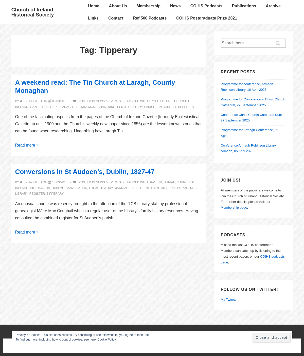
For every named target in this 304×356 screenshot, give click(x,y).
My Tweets (229, 299)
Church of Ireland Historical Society (32, 12)
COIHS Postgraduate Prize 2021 (206, 18)
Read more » (27, 145)
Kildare (52, 107)
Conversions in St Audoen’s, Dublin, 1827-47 (85, 171)
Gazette (37, 107)
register (37, 193)
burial (169, 182)
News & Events (108, 101)
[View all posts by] (22, 101)
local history (101, 188)
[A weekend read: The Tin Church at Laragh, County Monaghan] (59, 101)
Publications (244, 6)
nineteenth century (125, 107)
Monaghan (97, 107)
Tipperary (186, 107)
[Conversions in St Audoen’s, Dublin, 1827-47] (59, 182)
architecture (160, 101)
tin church (166, 107)
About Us (118, 6)
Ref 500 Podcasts (150, 18)
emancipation (76, 188)
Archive (273, 6)
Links (93, 18)
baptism (155, 182)
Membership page (234, 207)
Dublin (57, 188)
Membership (148, 6)
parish (149, 107)
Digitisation (40, 188)
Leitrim (80, 107)
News (175, 6)
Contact (115, 18)
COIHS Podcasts (206, 6)
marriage (122, 188)
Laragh (66, 107)
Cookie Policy (106, 339)
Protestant (178, 188)
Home (93, 6)
